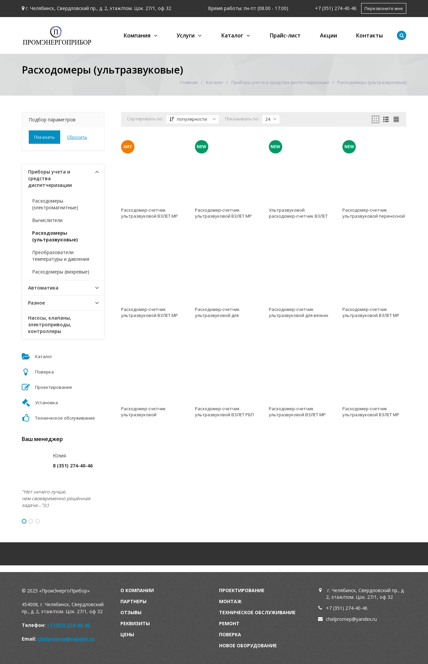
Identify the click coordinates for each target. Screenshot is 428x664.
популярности (193, 119)
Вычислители (47, 220)
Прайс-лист (285, 35)
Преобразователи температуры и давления (60, 255)
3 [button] (37, 521)
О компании (137, 590)
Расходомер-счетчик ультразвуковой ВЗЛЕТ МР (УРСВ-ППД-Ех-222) (370, 315)
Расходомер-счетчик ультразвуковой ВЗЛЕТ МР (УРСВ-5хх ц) (149, 216)
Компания (137, 35)
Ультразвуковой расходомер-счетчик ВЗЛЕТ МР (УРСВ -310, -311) (298, 216)
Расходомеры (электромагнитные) (55, 204)
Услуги (186, 35)
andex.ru (367, 619)
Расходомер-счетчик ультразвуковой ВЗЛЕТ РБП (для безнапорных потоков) (224, 415)
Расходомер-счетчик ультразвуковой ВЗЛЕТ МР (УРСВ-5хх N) (370, 415)
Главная (189, 82)
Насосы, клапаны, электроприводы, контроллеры (49, 324)
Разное (36, 303)
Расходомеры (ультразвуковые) (55, 236)
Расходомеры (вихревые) (60, 271)
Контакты (369, 35)
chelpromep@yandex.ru (65, 639)
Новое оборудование (248, 645)
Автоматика (43, 288)
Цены (127, 634)
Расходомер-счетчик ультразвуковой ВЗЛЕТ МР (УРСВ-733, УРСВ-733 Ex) (149, 315)
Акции (328, 35)
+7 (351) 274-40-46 (335, 8)
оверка (231, 634)
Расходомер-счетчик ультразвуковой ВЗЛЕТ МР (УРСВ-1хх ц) (297, 415)
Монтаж (230, 601)
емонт (230, 623)
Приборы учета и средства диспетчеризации (280, 82)
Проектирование (241, 590)
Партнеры (133, 601)
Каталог (232, 35)
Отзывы (130, 612)
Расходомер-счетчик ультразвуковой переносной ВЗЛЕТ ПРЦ (373, 216)
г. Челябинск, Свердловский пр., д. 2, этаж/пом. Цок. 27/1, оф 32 (98, 8)
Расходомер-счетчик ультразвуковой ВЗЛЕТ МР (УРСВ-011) (223, 216)
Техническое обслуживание (257, 612)
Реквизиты (135, 623)
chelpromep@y (342, 619)
